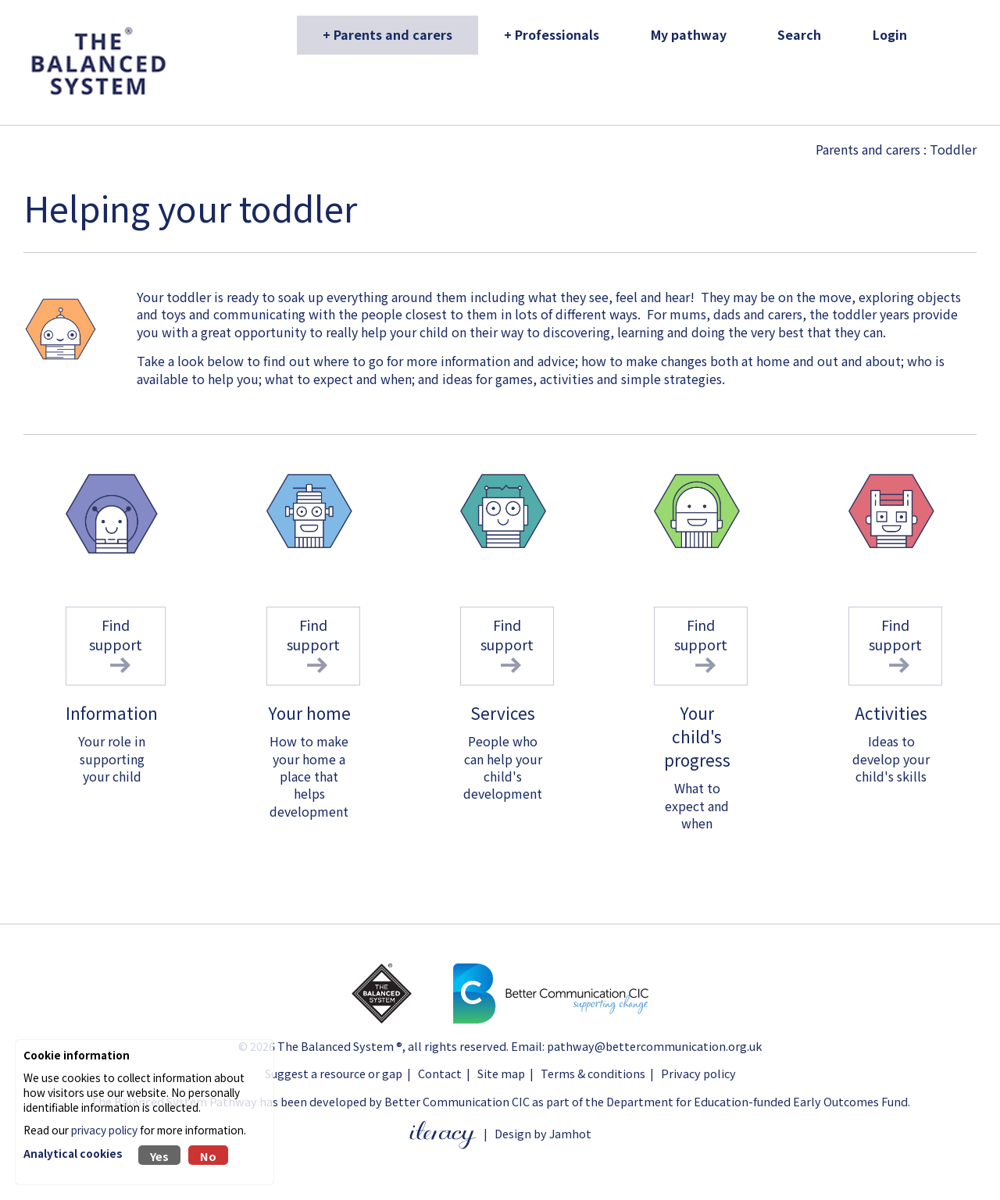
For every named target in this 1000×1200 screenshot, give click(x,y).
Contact (440, 1073)
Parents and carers (868, 149)
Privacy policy (698, 1073)
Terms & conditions (593, 1073)
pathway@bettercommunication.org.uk (654, 1046)
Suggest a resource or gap (333, 1073)
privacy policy (104, 1130)
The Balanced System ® (339, 1046)
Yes (159, 1156)
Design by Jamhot (543, 1133)
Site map (501, 1073)
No (208, 1156)
